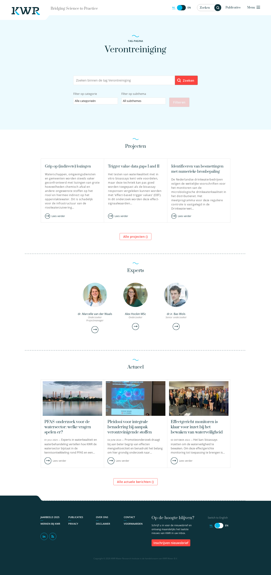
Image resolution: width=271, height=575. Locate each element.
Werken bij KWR (50, 525)
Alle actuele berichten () (135, 483)
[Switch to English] (181, 7)
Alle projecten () (135, 238)
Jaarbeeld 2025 (49, 518)
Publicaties (233, 8)
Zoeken (185, 80)
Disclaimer (103, 525)
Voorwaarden (133, 525)
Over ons (102, 518)
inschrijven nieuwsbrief (170, 544)
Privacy (73, 525)
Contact (129, 518)
